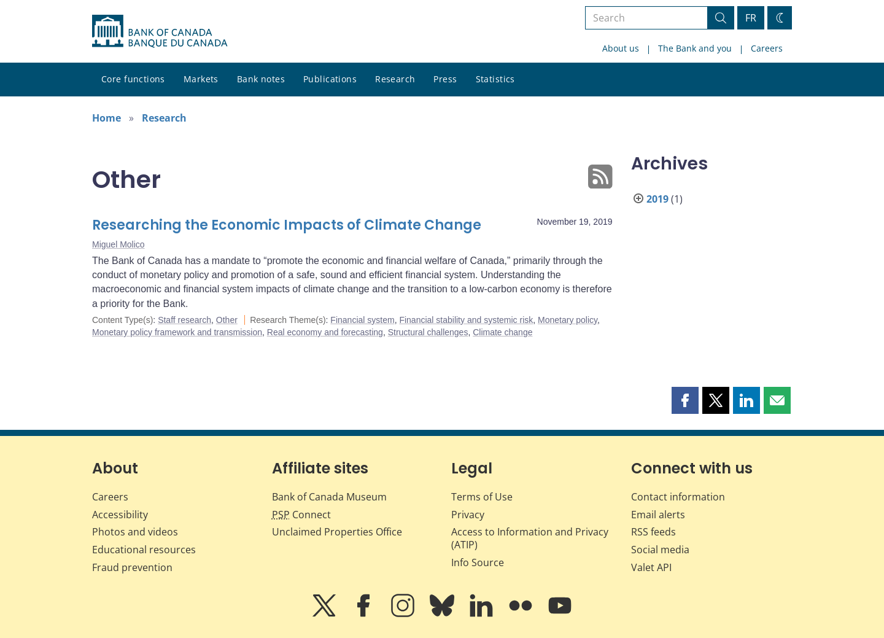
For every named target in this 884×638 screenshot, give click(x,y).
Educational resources (144, 549)
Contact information (678, 497)
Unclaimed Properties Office (337, 532)
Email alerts (658, 514)
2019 (657, 199)
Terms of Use (482, 497)
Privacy (467, 514)
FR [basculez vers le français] (750, 18)
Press (445, 79)
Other (227, 320)
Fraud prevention (132, 567)
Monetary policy (567, 320)
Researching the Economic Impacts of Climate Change (286, 225)
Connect (301, 514)
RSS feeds (653, 532)
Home (106, 118)
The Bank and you (695, 48)
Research (395, 79)
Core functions (133, 79)
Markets (201, 79)
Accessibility (120, 514)
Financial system (362, 320)
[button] (685, 400)
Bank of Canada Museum (329, 497)
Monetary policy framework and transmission (177, 332)
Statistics (495, 79)
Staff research (184, 320)
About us (620, 48)
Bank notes (261, 79)
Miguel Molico (118, 244)
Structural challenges (428, 332)
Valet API (651, 567)
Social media (660, 549)
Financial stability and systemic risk (466, 320)
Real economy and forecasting (325, 332)
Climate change (502, 332)
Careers (767, 48)
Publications (330, 79)
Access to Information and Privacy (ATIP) (529, 538)
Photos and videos (135, 532)
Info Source (477, 562)
